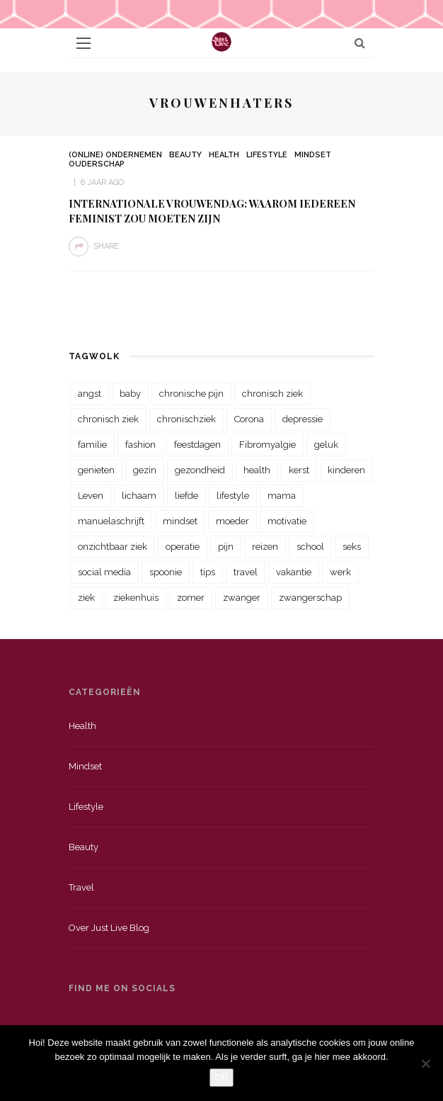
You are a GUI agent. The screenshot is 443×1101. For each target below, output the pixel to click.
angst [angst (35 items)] (89, 393)
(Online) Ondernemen (115, 154)
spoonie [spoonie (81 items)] (165, 572)
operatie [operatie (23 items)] (183, 546)
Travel (81, 887)
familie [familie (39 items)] (92, 444)
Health (224, 154)
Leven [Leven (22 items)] (90, 495)
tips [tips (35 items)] (207, 572)
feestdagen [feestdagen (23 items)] (197, 444)
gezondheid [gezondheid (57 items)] (200, 470)
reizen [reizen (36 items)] (265, 546)
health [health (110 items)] (256, 470)
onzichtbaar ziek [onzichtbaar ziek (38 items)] (112, 546)
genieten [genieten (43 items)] (96, 470)
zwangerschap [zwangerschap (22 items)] (310, 597)
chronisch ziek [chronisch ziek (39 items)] (108, 419)
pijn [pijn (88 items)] (226, 546)
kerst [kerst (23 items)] (299, 470)
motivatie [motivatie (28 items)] (286, 521)
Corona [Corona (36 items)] (249, 419)
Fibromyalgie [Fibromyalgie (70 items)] (267, 444)
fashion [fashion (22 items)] (140, 444)
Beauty (185, 154)
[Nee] (425, 1063)
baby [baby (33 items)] (130, 393)
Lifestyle (266, 154)
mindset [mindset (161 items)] (180, 521)
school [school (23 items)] (310, 546)
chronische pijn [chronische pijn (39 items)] (191, 393)
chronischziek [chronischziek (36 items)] (186, 419)
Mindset (312, 154)
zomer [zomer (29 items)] (191, 597)
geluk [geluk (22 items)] (326, 444)
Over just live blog (109, 927)
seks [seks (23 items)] (352, 546)
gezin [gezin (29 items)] (144, 470)
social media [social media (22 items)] (104, 572)
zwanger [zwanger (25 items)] (241, 597)
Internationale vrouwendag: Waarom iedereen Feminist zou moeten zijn (212, 210)
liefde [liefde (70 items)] (186, 495)
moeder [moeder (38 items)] (232, 521)
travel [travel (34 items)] (246, 572)
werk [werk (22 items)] (340, 572)
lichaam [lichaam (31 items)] (139, 495)
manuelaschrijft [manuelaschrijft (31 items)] (111, 521)
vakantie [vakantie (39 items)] (293, 572)
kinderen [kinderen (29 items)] (346, 470)
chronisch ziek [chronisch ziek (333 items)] (272, 393)
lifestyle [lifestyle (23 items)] (233, 495)
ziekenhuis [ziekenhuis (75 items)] (136, 597)
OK (222, 1077)
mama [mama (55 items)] (281, 495)
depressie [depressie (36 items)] (302, 419)
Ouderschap (97, 164)
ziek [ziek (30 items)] (86, 597)
